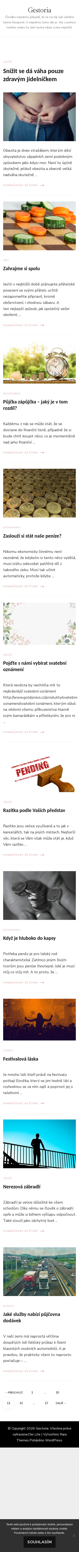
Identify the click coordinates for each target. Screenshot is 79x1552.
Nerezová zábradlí (21, 1186)
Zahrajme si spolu (21, 268)
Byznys (8, 1306)
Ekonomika (12, 393)
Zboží (7, 62)
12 (22, 1401)
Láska (8, 1050)
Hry (6, 260)
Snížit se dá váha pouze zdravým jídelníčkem (33, 75)
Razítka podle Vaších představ (34, 810)
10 (59, 1391)
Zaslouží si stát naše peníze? (32, 536)
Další (61, 1403)
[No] (74, 1536)
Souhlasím (39, 1542)
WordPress (53, 1440)
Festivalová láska (20, 1059)
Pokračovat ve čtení (23, 185)
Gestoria (39, 10)
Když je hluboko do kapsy (29, 938)
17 (48, 1401)
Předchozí (14, 1392)
